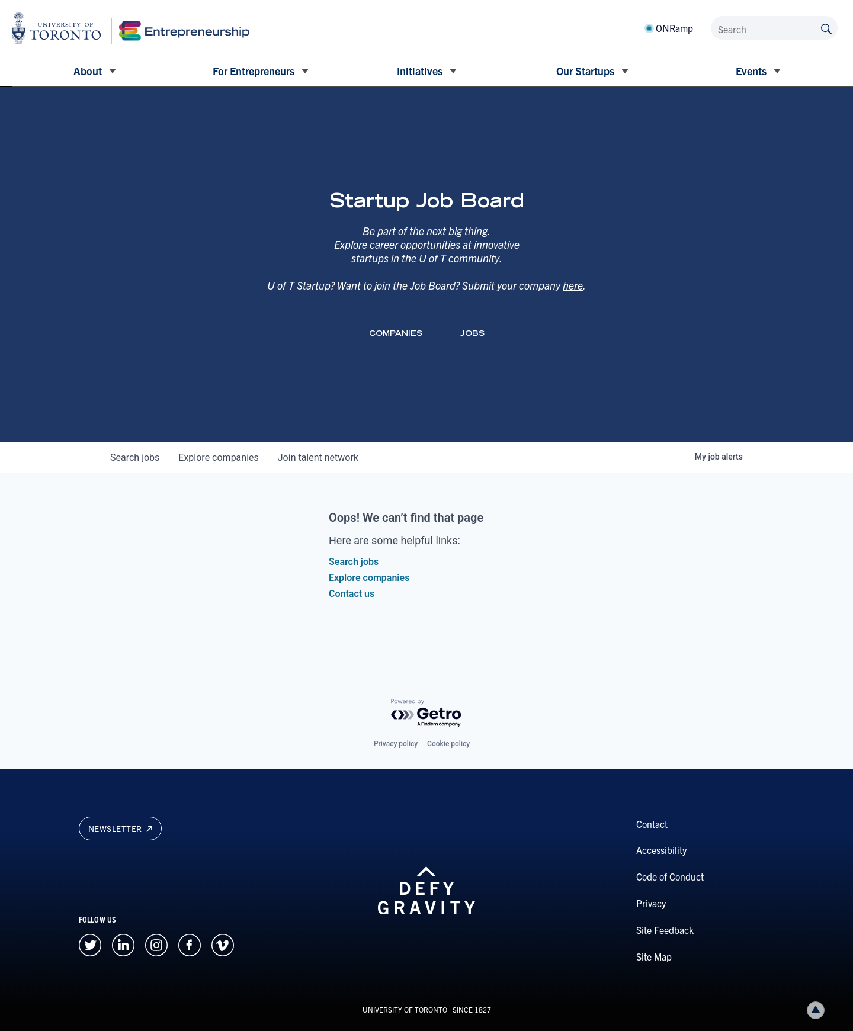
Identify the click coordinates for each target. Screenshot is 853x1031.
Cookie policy (448, 744)
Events (751, 71)
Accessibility (661, 850)
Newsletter (120, 828)
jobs (134, 457)
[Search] (774, 28)
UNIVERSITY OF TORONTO (405, 1009)
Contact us (351, 593)
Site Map (654, 956)
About (87, 71)
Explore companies (369, 577)
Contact (652, 824)
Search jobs (354, 561)
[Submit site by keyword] (826, 28)
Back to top (818, 1010)
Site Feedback (665, 930)
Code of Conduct (670, 876)
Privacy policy (396, 744)
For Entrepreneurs (253, 71)
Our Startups (585, 71)
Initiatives (419, 71)
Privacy (651, 903)
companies (218, 457)
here (573, 285)
